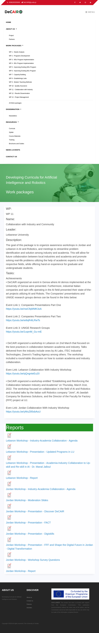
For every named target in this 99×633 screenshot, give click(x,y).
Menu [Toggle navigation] (90, 12)
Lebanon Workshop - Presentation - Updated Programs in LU (40, 454)
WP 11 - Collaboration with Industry (21, 89)
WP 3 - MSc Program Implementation (21, 60)
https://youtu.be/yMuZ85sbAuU (23, 413)
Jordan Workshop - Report (20, 573)
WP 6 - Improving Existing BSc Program (22, 71)
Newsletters (13, 116)
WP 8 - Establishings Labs (18, 78)
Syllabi (11, 132)
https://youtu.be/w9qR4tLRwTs (23, 322)
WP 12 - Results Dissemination (19, 93)
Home (8, 22)
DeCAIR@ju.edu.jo (28, 2)
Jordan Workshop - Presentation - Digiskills (30, 536)
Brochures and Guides (16, 144)
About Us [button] (10, 29)
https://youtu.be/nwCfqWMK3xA (24, 310)
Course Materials (14, 136)
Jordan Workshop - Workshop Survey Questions (33, 562)
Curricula (12, 128)
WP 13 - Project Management (19, 97)
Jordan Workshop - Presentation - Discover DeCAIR (35, 514)
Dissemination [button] (13, 109)
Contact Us (11, 157)
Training (11, 140)
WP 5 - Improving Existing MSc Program (22, 67)
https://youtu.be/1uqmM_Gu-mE (24, 333)
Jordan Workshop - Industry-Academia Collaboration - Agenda (40, 492)
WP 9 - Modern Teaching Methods (20, 82)
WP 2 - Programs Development (19, 56)
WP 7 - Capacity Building (17, 74)
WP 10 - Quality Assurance (18, 86)
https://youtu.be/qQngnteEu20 (23, 375)
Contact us (30, 601)
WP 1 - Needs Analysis (16, 52)
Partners (12, 39)
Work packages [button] (14, 46)
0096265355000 (13, 2)
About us (29, 597)
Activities (29, 607)
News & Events (13, 150)
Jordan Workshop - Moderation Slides (27, 503)
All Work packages (15, 103)
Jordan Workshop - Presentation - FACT (28, 525)
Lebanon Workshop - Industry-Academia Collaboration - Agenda (42, 443)
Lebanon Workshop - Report (22, 480)
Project (11, 35)
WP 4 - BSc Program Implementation (21, 63)
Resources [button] (11, 122)
